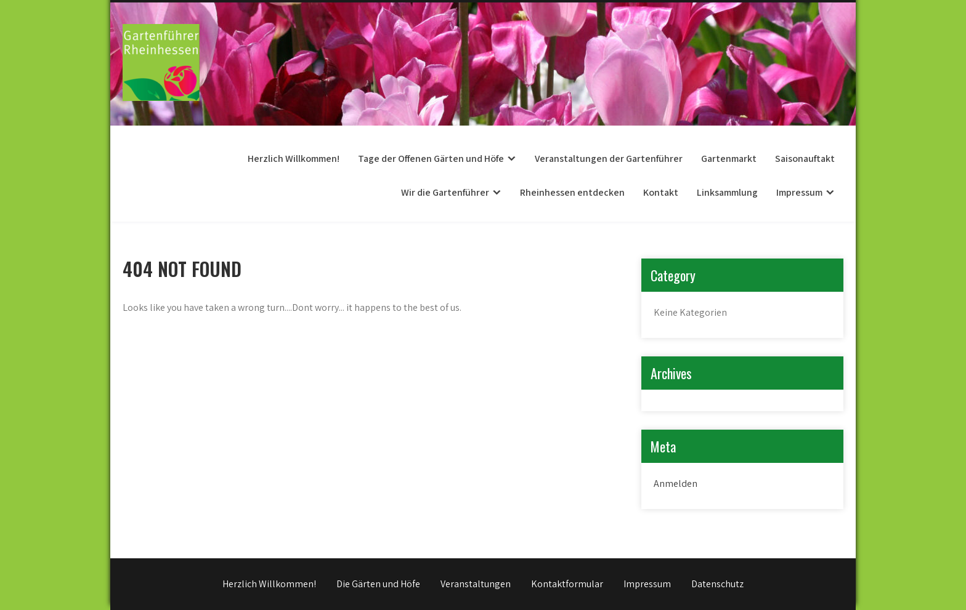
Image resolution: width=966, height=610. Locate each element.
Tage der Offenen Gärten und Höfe (431, 158)
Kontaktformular (567, 583)
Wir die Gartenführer (445, 192)
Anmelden (675, 483)
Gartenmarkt (729, 158)
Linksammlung (727, 192)
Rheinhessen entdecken (572, 192)
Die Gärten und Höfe (378, 583)
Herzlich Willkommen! (293, 158)
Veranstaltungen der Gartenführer (609, 158)
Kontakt (660, 192)
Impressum (799, 192)
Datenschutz (717, 583)
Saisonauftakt (805, 158)
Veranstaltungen (475, 583)
